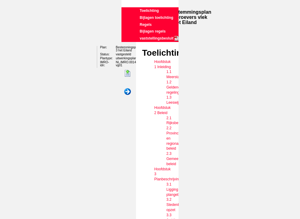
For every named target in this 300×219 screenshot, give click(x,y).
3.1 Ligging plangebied (175, 189)
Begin (127, 73)
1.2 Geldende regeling (174, 87)
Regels (146, 25)
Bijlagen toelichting (156, 18)
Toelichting (149, 11)
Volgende (127, 92)
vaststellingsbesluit (156, 38)
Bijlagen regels (152, 31)
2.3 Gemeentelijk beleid (177, 158)
